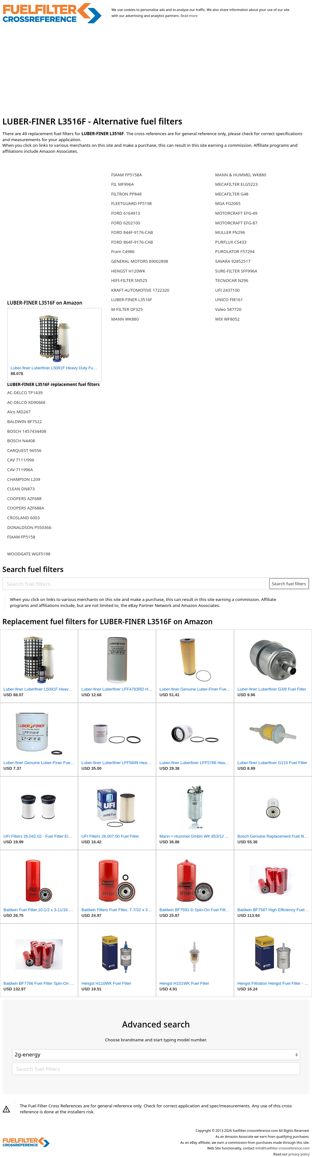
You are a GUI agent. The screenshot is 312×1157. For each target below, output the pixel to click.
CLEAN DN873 (21, 489)
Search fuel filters (289, 584)
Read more (189, 16)
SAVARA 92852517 (232, 261)
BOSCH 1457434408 (26, 431)
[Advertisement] (156, 70)
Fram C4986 (122, 251)
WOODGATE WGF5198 (28, 554)
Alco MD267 (19, 412)
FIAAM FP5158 (21, 537)
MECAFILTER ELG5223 (236, 184)
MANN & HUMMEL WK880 (240, 175)
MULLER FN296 (230, 232)
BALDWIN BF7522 (24, 421)
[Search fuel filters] (136, 583)
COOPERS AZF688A (25, 508)
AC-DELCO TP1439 (25, 392)
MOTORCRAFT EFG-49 (236, 213)
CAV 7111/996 (20, 460)
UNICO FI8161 (229, 299)
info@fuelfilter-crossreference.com (282, 1148)
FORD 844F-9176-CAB (132, 232)
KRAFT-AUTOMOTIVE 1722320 (140, 290)
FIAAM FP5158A (126, 175)
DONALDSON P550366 (29, 527)
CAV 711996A (20, 469)
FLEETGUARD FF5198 (131, 203)
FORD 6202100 (125, 223)
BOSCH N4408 (21, 441)
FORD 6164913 (125, 213)
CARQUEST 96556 (24, 450)
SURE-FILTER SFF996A (236, 271)
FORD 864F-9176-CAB (132, 242)
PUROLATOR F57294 (234, 251)
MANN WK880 (125, 319)
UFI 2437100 (227, 290)
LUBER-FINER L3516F (131, 299)
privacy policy (298, 1154)
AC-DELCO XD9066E (26, 402)
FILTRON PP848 (126, 194)
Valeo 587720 (228, 309)
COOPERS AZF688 (24, 498)
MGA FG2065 (228, 203)
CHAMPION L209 (23, 479)
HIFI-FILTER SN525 (129, 280)
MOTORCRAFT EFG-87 (236, 223)
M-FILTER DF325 (126, 309)
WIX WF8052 (227, 319)
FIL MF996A (122, 184)
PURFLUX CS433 (230, 242)
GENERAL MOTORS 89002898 (139, 261)
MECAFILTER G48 (231, 194)
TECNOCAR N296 (231, 280)
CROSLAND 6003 (23, 518)
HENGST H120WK (128, 271)
